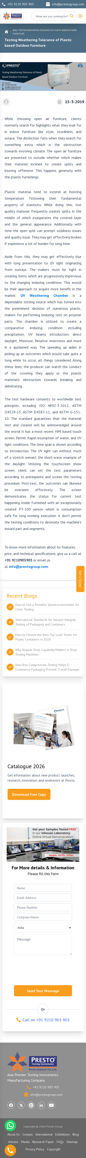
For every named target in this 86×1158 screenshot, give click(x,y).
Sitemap (72, 1142)
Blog (15, 30)
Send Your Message (43, 990)
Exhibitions (62, 1134)
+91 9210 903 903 (18, 4)
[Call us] (10, 1150)
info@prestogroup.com (65, 4)
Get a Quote (80, 579)
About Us (13, 1134)
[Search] (71, 16)
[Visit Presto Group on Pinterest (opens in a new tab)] (31, 1105)
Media (25, 1142)
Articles (13, 1142)
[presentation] (49, 969)
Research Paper (43, 1142)
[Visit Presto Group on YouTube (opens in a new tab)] (51, 1105)
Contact (27, 1134)
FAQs (60, 1142)
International (44, 1134)
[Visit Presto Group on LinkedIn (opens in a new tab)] (41, 1105)
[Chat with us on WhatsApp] (10, 1125)
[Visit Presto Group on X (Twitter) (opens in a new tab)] (21, 1105)
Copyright (53, 1149)
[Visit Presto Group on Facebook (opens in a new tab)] (11, 1105)
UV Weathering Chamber (44, 295)
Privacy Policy (35, 1149)
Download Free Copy (29, 794)
